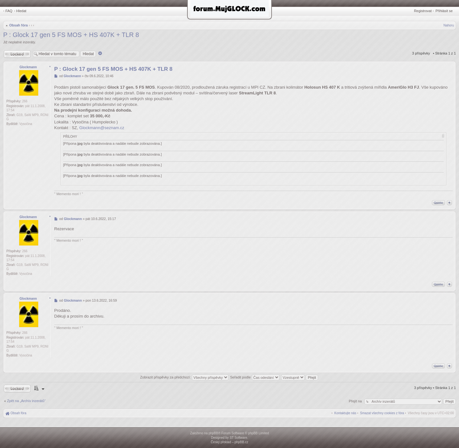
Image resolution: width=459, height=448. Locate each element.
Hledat (21, 11)
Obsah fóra (18, 25)
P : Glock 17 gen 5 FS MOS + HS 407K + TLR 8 (71, 34)
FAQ (8, 11)
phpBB (213, 433)
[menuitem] (382, 413)
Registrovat (423, 11)
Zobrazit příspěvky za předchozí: (184, 377)
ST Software (238, 437)
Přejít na (356, 401)
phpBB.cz (241, 442)
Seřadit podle (255, 377)
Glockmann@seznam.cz (101, 127)
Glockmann (28, 67)
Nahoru (448, 25)
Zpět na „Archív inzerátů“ (26, 401)
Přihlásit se (444, 11)
